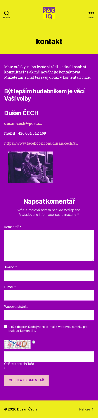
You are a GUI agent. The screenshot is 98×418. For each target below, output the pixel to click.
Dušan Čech (27, 409)
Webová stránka (16, 307)
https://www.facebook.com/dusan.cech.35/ (41, 143)
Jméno (10, 267)
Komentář (12, 227)
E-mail (10, 287)
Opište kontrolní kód (19, 364)
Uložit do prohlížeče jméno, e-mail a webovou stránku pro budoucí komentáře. (48, 329)
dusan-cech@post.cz (23, 123)
